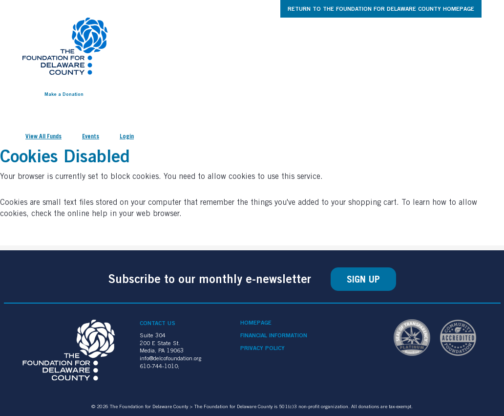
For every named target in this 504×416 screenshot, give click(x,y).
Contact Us (157, 323)
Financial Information (273, 335)
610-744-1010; (159, 366)
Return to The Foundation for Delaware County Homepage (381, 8)
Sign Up (363, 279)
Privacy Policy (262, 348)
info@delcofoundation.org (170, 358)
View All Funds (43, 136)
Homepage (256, 322)
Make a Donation (64, 94)
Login (127, 136)
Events (90, 136)
